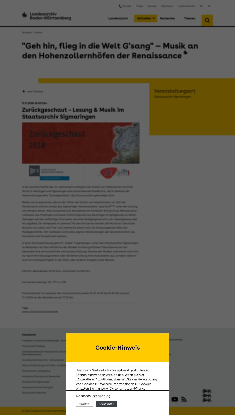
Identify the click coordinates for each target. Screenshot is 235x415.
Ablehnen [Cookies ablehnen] (84, 403)
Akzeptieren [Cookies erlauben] (106, 403)
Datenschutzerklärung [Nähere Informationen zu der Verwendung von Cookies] (93, 396)
